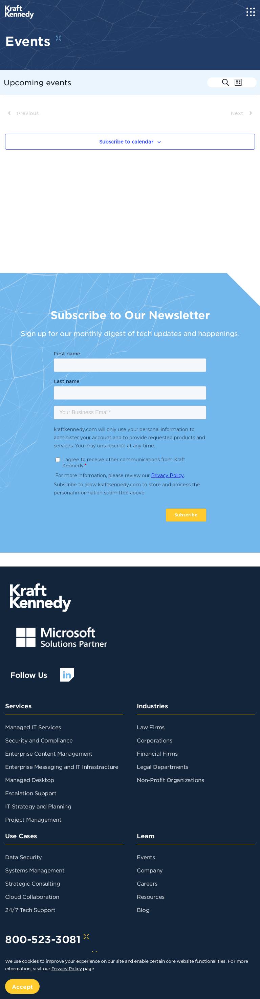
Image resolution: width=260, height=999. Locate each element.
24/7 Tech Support (30, 909)
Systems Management (34, 870)
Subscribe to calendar (126, 141)
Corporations (154, 740)
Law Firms (151, 727)
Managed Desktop (29, 779)
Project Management (33, 819)
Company (150, 870)
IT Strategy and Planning (38, 806)
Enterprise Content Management (48, 753)
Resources (151, 896)
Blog (143, 909)
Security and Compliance (39, 740)
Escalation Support (30, 793)
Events (146, 856)
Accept (22, 986)
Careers (147, 883)
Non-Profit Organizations (170, 779)
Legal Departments (162, 766)
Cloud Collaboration (32, 896)
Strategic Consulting (32, 883)
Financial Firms (157, 753)
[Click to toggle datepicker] (37, 82)
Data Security (23, 856)
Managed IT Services (33, 727)
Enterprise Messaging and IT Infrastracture (61, 766)
